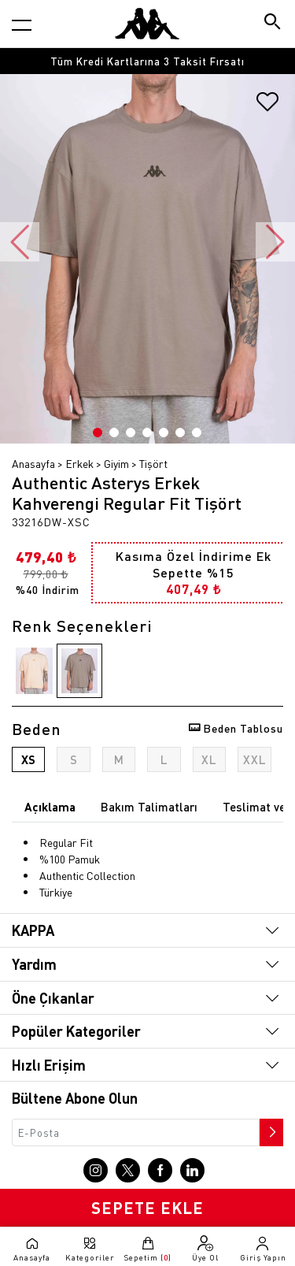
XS (28, 759)
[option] (147, 61)
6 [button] (180, 432)
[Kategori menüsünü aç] (21, 25)
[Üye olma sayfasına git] (205, 1248)
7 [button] (196, 432)
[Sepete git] (147, 1248)
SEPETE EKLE (147, 1207)
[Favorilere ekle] (267, 107)
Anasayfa (33, 463)
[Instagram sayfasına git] (95, 1170)
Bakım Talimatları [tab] (149, 807)
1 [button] (97, 432)
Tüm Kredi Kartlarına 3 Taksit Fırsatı (147, 61)
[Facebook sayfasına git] (160, 1170)
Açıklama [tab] (50, 807)
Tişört (153, 463)
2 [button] (114, 432)
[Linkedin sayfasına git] (192, 1170)
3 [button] (130, 432)
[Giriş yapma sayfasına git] (263, 1248)
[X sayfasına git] (128, 1170)
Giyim (116, 463)
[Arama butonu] (273, 23)
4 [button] (147, 432)
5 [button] (163, 432)
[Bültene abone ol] (270, 1128)
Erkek (79, 463)
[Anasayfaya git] (147, 23)
